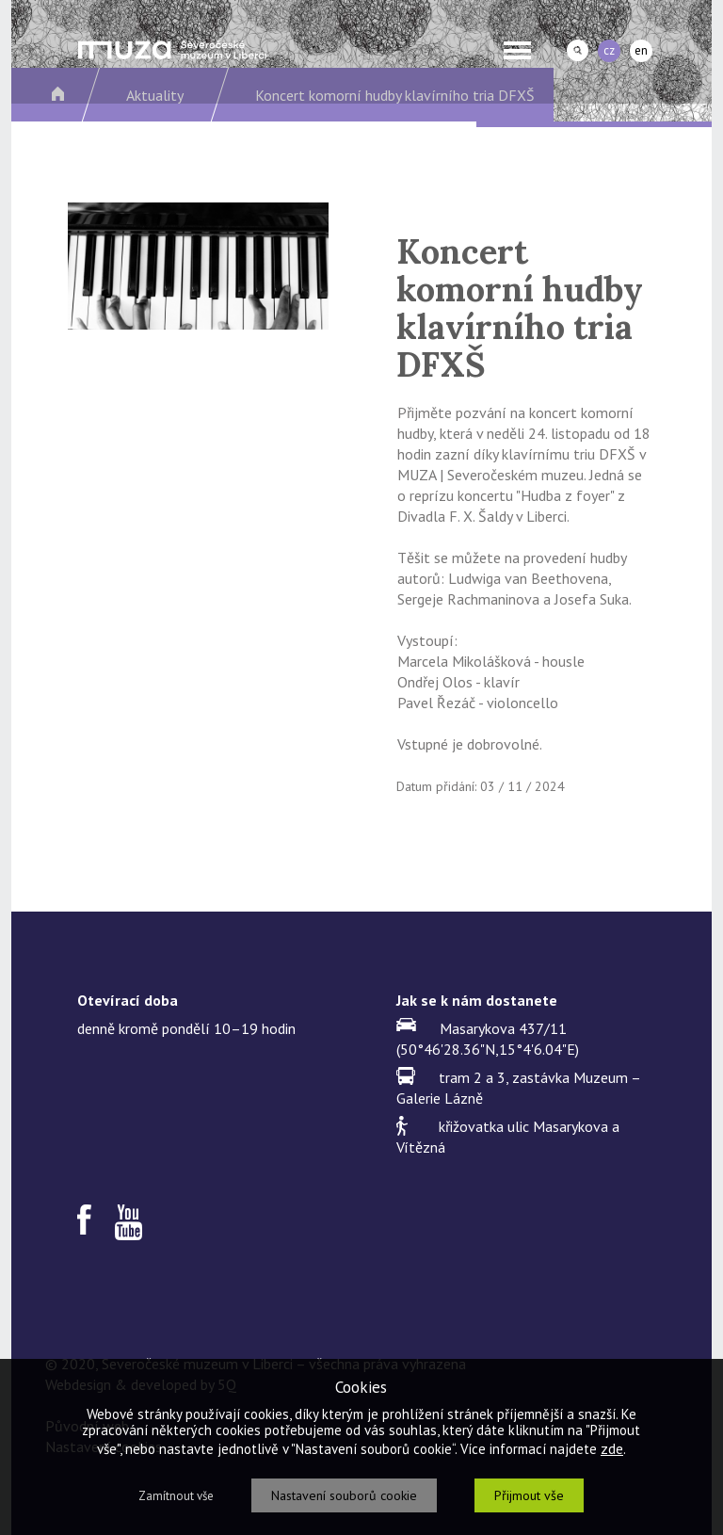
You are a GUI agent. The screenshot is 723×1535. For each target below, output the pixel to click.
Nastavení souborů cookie (344, 1495)
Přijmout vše (529, 1495)
